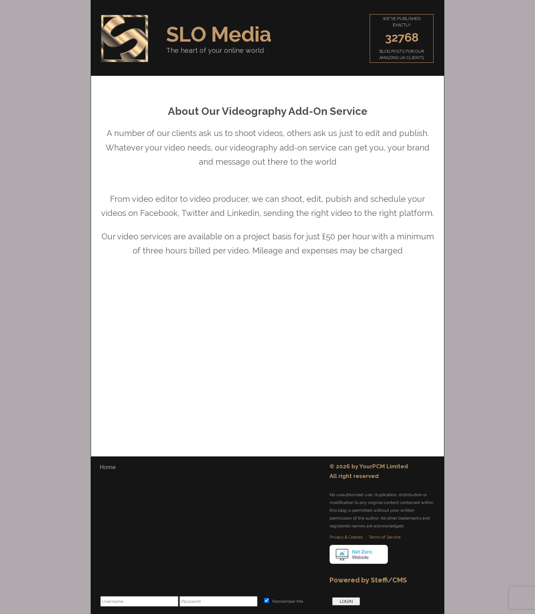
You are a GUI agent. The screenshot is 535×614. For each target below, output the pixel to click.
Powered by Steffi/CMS (368, 580)
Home (108, 467)
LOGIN (346, 601)
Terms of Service (385, 537)
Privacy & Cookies (346, 537)
